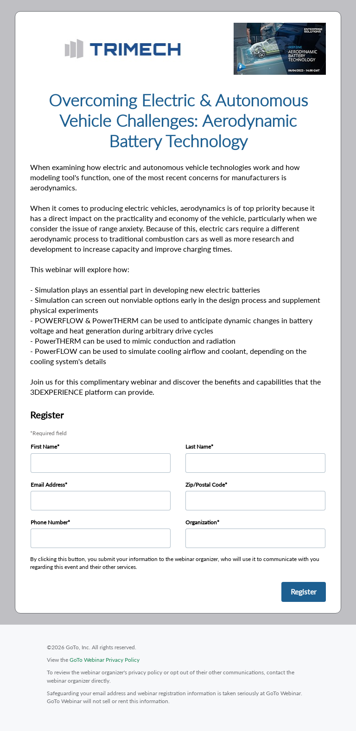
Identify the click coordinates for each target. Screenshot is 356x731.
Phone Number (49, 522)
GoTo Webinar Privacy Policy (105, 659)
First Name (44, 446)
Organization (201, 522)
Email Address (48, 484)
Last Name (198, 446)
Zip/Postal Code (205, 484)
